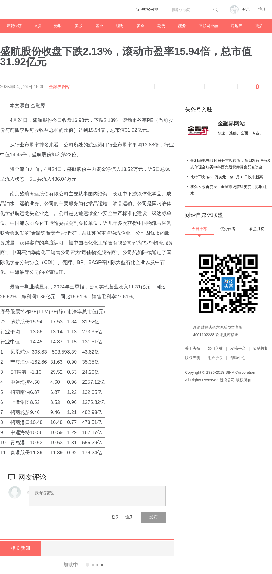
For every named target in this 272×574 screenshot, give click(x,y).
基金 (99, 26)
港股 (58, 26)
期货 (161, 26)
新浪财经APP (146, 9)
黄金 (140, 26)
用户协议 (215, 357)
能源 (182, 26)
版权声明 (192, 357)
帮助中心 (238, 357)
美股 (78, 26)
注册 (262, 9)
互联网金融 (208, 26)
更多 (259, 26)
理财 (120, 26)
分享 (229, 87)
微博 (196, 87)
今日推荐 (199, 228)
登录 (115, 517)
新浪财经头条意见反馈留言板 (218, 327)
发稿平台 (238, 348)
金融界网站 (59, 86)
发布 (153, 517)
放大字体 (179, 87)
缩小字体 (163, 87)
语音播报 (146, 87)
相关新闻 (20, 548)
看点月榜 (256, 228)
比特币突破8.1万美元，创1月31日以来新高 (226, 177)
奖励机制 (260, 348)
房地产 (236, 26)
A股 (38, 26)
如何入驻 (215, 348)
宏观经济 (14, 26)
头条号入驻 (198, 109)
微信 (213, 87)
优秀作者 (228, 228)
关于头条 (192, 348)
